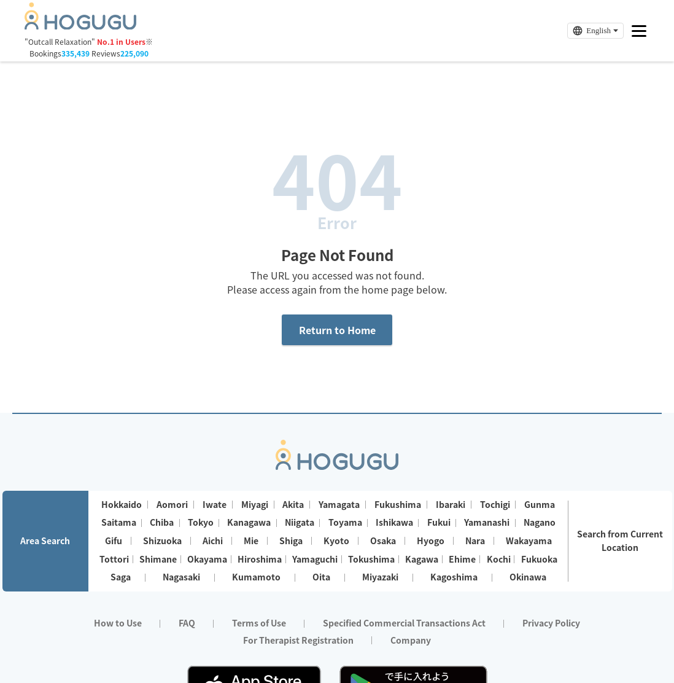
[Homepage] (80, 26)
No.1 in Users (121, 41)
